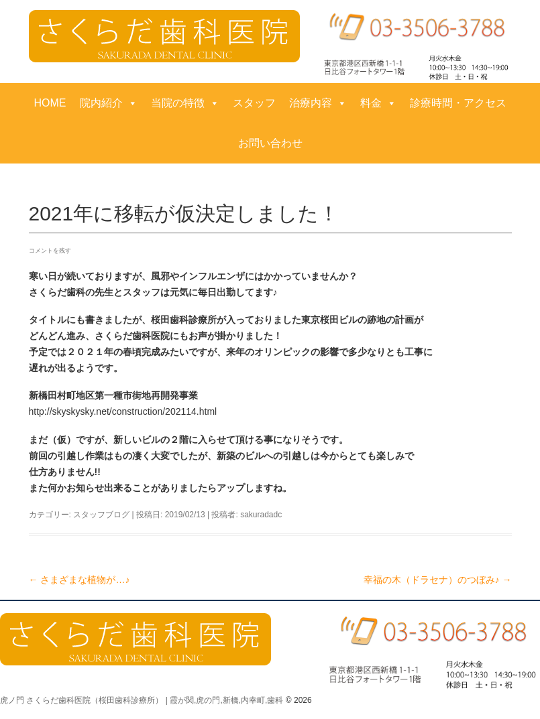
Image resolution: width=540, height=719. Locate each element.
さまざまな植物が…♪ (79, 579)
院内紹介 (109, 103)
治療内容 (318, 103)
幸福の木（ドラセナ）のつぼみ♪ (438, 579)
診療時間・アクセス (458, 103)
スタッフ (254, 103)
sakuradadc (261, 514)
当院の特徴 (185, 103)
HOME (50, 103)
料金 (378, 103)
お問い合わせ (270, 143)
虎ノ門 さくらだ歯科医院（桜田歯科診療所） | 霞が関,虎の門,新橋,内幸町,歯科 (141, 700)
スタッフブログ (101, 514)
